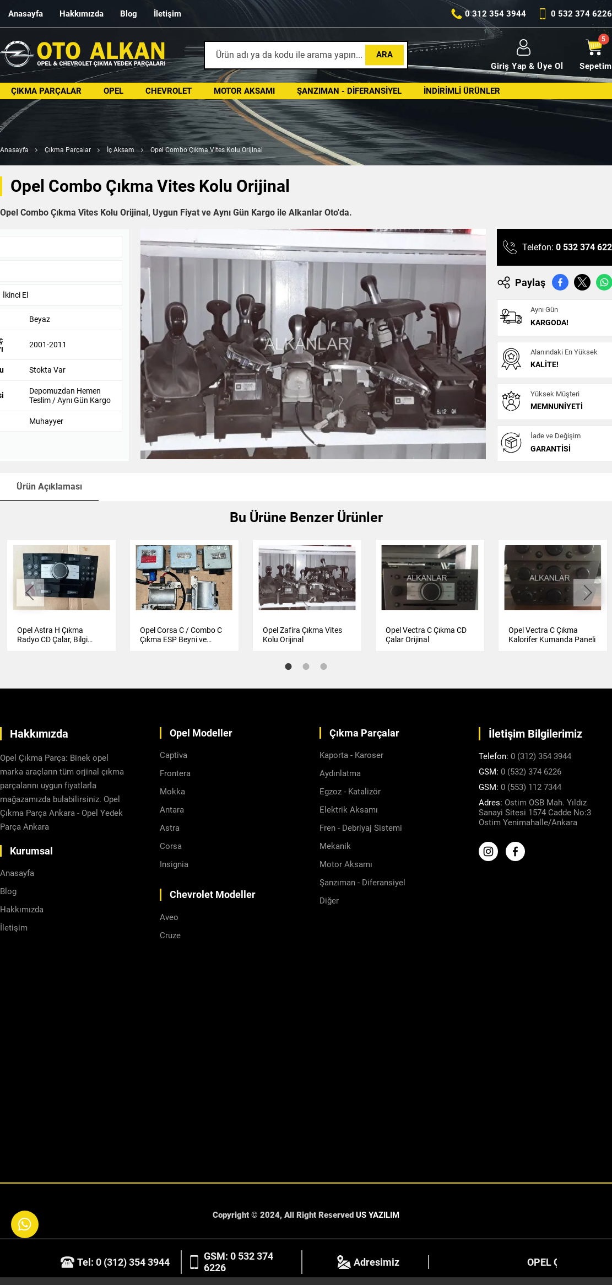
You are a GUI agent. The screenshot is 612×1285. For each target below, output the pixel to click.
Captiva (173, 755)
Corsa (171, 846)
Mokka (172, 792)
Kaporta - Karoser (351, 755)
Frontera (175, 773)
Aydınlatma (340, 773)
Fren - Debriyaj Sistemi (360, 828)
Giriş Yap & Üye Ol (527, 55)
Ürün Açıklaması (49, 486)
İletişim (167, 14)
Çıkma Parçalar (46, 91)
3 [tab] (323, 666)
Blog (128, 14)
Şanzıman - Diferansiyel (349, 91)
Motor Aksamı (244, 91)
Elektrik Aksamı (348, 810)
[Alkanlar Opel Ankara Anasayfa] (82, 55)
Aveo (169, 917)
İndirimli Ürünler (462, 91)
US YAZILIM (377, 1215)
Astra (170, 828)
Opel (113, 91)
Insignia (174, 864)
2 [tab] (306, 666)
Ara (384, 55)
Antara (172, 810)
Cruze (170, 935)
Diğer (329, 901)
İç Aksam (120, 150)
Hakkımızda (81, 14)
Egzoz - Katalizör (350, 792)
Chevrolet (168, 91)
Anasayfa (25, 14)
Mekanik (335, 846)
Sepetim (595, 55)
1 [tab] (288, 666)
